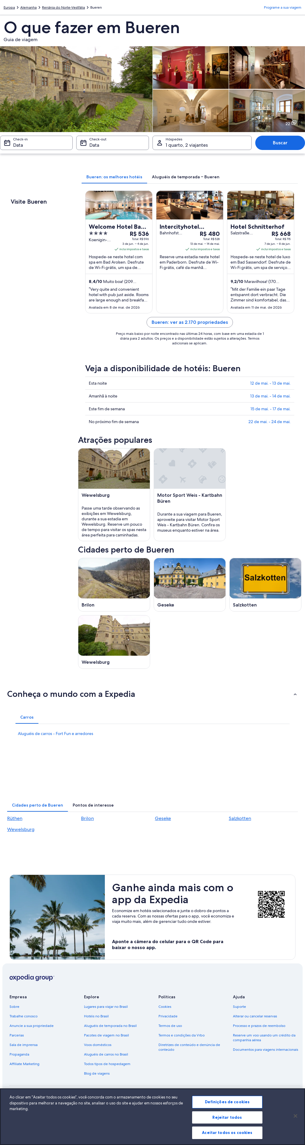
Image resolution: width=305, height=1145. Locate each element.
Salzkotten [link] (240, 818)
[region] (152, 1116)
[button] (152, 694)
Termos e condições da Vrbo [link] (181, 1035)
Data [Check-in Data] (18, 145)
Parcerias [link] (17, 1035)
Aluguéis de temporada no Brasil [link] (110, 1025)
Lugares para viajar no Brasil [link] (106, 1006)
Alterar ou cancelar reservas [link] (255, 1016)
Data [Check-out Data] (94, 145)
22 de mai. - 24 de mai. (269, 421)
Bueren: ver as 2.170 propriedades (190, 322)
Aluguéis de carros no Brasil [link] (106, 1054)
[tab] (114, 176)
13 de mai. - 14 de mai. (270, 396)
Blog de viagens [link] (97, 1073)
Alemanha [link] (28, 7)
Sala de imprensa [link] (24, 1044)
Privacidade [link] (168, 1016)
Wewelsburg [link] (21, 829)
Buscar (280, 143)
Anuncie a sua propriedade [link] (32, 1025)
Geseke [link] (163, 818)
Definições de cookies (227, 1101)
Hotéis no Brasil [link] (96, 1016)
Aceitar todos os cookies (227, 1132)
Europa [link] (9, 7)
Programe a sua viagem (282, 7)
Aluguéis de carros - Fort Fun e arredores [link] (55, 733)
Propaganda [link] (19, 1054)
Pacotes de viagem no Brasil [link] (106, 1035)
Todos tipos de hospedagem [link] (107, 1064)
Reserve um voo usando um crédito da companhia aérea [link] (264, 1037)
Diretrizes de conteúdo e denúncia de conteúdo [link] (189, 1047)
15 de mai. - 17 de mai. (270, 408)
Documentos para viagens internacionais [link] (265, 1049)
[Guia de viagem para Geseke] (190, 585)
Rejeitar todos (227, 1117)
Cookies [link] (164, 1006)
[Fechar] (295, 1116)
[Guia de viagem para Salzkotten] (265, 585)
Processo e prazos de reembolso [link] (259, 1025)
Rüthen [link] (14, 818)
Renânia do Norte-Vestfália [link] (63, 7)
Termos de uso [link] (170, 1025)
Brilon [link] (87, 818)
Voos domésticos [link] (97, 1044)
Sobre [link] (14, 1006)
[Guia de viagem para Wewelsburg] (114, 642)
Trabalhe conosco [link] (24, 1016)
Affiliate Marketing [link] (24, 1064)
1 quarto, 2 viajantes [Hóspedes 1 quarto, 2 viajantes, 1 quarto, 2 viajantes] (187, 145)
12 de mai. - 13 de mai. (270, 383)
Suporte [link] (239, 1006)
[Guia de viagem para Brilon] (114, 585)
